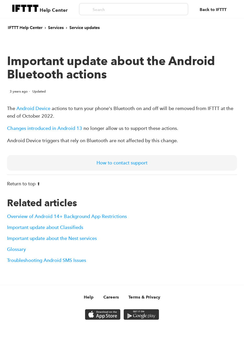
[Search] (133, 9)
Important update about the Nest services (52, 238)
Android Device (33, 108)
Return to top (23, 183)
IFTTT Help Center (25, 27)
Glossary (16, 249)
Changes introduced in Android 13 (44, 128)
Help (89, 297)
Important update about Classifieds (45, 227)
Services (56, 27)
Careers (111, 297)
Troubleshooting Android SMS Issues (46, 260)
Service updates (84, 27)
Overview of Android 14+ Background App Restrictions (67, 216)
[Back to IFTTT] (216, 10)
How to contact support (122, 162)
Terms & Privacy (144, 297)
